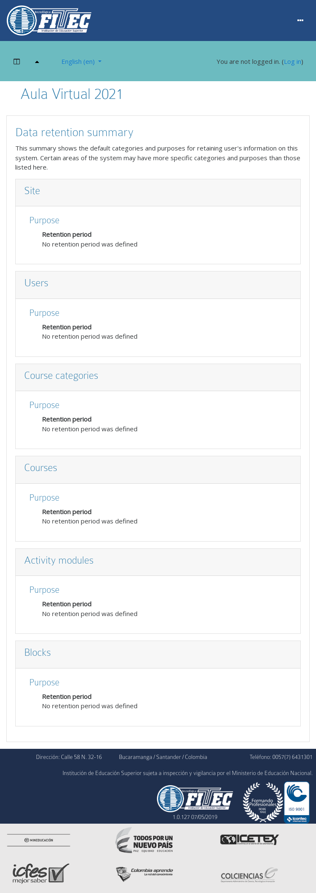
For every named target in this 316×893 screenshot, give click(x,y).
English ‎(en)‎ (78, 61)
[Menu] (300, 20)
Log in (292, 61)
